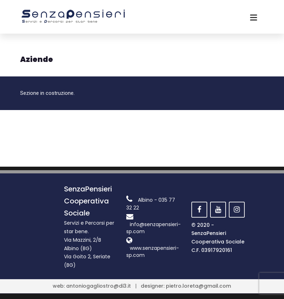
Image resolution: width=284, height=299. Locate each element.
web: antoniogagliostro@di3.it (92, 285)
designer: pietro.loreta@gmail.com (186, 285)
